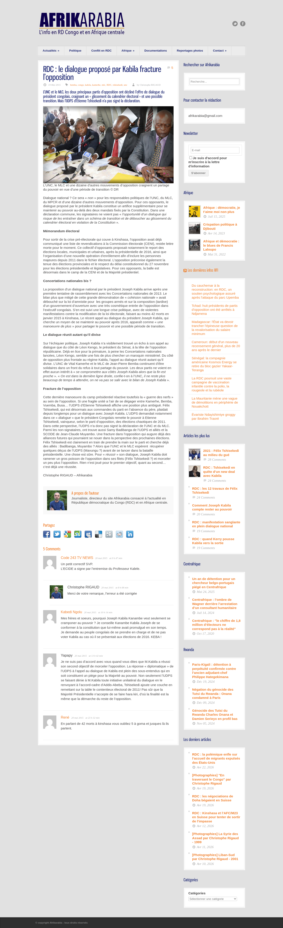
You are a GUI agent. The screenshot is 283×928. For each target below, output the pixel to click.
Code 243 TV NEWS (77, 558)
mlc (103, 84)
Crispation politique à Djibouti (220, 226)
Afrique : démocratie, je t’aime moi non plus (221, 210)
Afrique (128, 50)
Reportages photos (190, 50)
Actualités (51, 50)
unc (125, 84)
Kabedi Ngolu (71, 612)
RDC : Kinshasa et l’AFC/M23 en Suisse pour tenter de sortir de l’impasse (216, 817)
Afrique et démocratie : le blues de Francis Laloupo (221, 245)
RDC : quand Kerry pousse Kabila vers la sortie (213, 541)
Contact (219, 50)
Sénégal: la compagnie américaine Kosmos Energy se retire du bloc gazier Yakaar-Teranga (214, 364)
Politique (75, 50)
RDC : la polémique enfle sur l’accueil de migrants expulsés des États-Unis (216, 758)
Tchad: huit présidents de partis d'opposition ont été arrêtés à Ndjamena (215, 309)
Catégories (197, 893)
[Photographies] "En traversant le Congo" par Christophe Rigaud (211, 779)
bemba (73, 84)
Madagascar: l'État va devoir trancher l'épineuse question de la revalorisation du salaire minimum (215, 328)
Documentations (155, 50)
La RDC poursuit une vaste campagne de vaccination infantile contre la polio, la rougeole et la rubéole (211, 384)
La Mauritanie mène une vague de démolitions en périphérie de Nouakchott (215, 402)
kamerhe (96, 84)
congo (81, 84)
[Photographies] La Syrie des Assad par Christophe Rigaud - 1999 (215, 838)
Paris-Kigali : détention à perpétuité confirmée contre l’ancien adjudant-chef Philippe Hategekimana (214, 671)
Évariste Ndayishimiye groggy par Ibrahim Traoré (213, 416)
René (65, 717)
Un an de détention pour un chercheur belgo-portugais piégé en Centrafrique (213, 583)
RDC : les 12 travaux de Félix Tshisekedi (214, 491)
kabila (88, 84)
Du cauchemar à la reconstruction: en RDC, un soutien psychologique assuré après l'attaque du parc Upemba (215, 291)
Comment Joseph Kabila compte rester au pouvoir (212, 507)
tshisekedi (117, 84)
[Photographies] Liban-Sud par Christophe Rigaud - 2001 (215, 857)
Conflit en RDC (101, 50)
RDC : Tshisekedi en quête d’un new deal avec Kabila (219, 472)
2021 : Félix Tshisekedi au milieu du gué (221, 453)
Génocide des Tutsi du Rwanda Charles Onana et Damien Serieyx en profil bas (214, 715)
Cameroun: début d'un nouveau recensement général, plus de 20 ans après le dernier (216, 346)
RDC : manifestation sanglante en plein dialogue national (216, 524)
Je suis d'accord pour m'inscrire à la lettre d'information (207, 162)
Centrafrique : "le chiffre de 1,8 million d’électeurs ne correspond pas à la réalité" (216, 625)
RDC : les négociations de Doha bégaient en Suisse (212, 798)
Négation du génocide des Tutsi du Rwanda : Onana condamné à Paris (212, 694)
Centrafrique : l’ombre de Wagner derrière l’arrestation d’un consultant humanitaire (214, 604)
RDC (109, 84)
